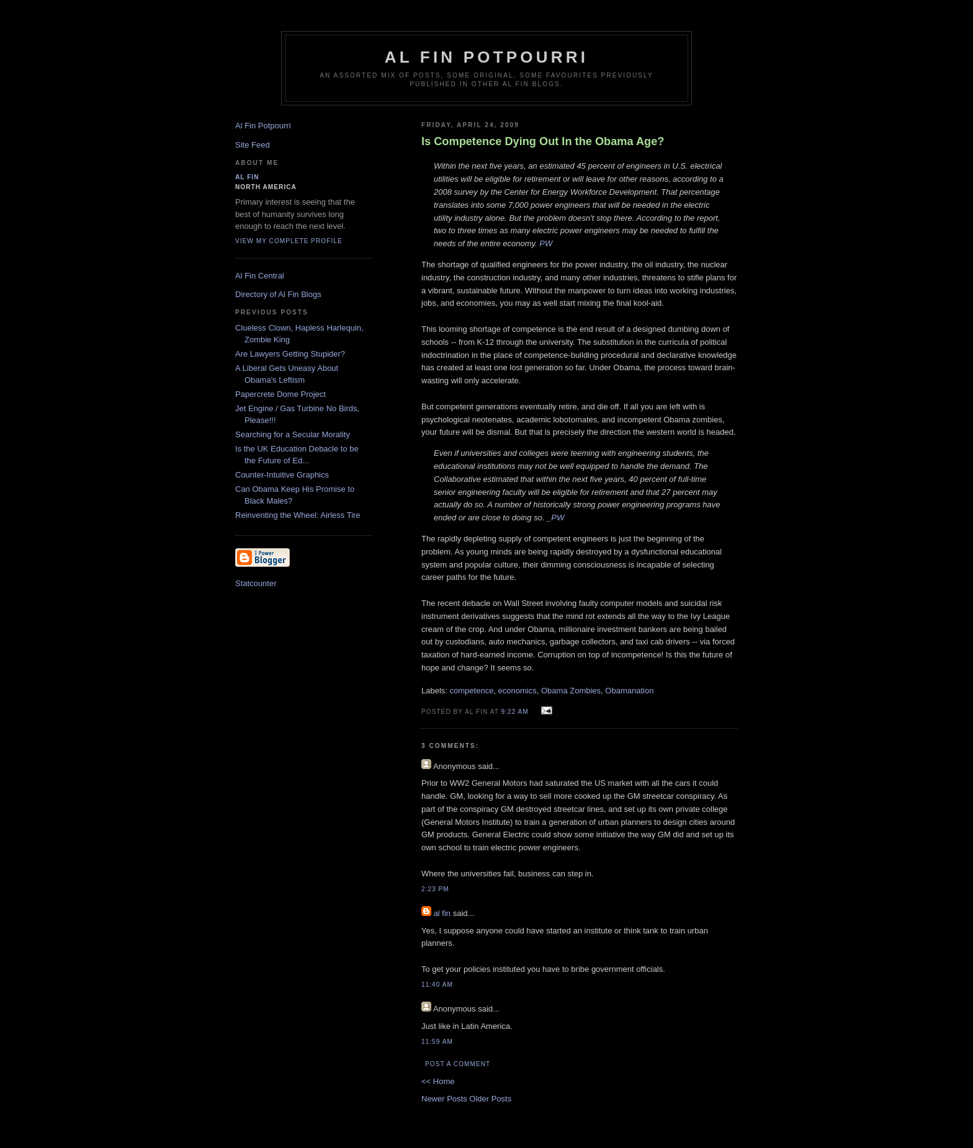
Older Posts (490, 1098)
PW (545, 243)
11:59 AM (437, 1041)
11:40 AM (437, 984)
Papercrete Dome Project (280, 394)
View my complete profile (289, 241)
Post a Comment (457, 1064)
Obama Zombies (571, 690)
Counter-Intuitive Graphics (282, 474)
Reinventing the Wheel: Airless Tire (298, 515)
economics (517, 690)
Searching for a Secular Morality (292, 434)
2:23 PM (435, 889)
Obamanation (629, 690)
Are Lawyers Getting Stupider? (290, 353)
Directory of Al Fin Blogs (278, 294)
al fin (442, 913)
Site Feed (252, 144)
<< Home (437, 1081)
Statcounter (256, 583)
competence (472, 690)
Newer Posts (445, 1098)
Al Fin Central (259, 275)
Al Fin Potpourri (486, 57)
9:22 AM (515, 711)
